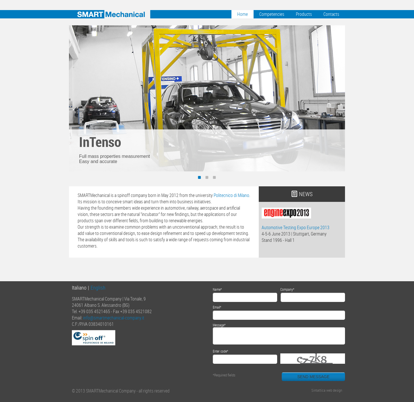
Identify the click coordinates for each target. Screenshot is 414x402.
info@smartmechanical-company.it (113, 318)
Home (242, 14)
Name (217, 289)
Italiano (79, 287)
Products (304, 14)
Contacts (331, 14)
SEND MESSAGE (313, 376)
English (98, 287)
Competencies (271, 14)
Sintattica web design (326, 390)
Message (218, 325)
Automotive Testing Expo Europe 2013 (295, 227)
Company (286, 289)
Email (216, 307)
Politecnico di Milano (231, 195)
